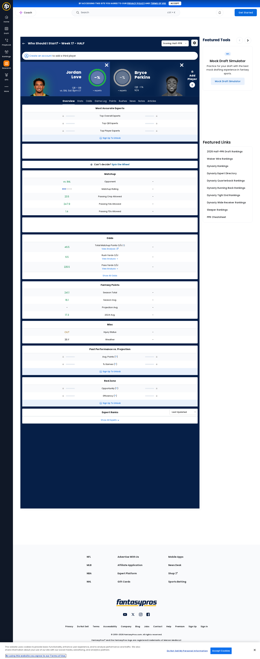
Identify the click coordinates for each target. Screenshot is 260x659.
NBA (89, 573)
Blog (137, 626)
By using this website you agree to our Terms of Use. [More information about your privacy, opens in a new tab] (36, 655)
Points (112, 101)
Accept (175, 3)
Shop (172, 573)
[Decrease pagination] (239, 40)
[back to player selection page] (22, 43)
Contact (157, 626)
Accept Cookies (221, 650)
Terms (96, 626)
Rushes (123, 101)
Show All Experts (110, 420)
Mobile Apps (175, 556)
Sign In (204, 626)
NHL (89, 581)
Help (168, 626)
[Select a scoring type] (175, 43)
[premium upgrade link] (229, 12)
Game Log (101, 101)
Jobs (146, 626)
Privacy (69, 626)
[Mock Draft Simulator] (228, 81)
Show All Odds (110, 275)
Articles (152, 101)
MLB (89, 565)
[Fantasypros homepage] (6, 8)
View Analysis (110, 248)
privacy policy (136, 3)
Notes (141, 101)
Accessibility (110, 626)
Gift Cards (124, 581)
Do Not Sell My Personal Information (187, 650)
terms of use (158, 3)
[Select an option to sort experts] (183, 412)
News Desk (174, 565)
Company (126, 626)
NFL (89, 556)
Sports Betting (177, 581)
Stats (80, 101)
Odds (89, 101)
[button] (110, 56)
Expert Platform (127, 573)
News (133, 101)
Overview (69, 101)
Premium (180, 626)
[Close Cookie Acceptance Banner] (254, 650)
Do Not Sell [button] (83, 626)
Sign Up (193, 626)
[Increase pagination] (248, 40)
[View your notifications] (219, 12)
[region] (130, 650)
